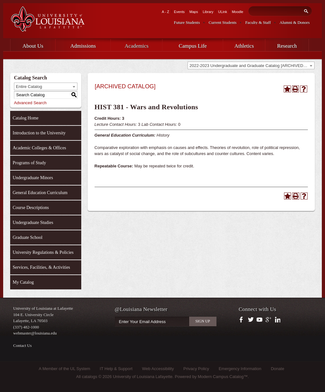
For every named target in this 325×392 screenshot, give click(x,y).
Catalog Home (25, 118)
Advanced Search (30, 102)
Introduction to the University (39, 133)
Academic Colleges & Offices (39, 147)
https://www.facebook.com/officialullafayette (242, 320)
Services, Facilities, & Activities (41, 267)
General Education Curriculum (40, 192)
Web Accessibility (158, 368)
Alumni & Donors (295, 22)
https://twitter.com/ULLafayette (251, 320)
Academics (136, 46)
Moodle (237, 12)
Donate (277, 368)
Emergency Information (240, 368)
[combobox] (251, 65)
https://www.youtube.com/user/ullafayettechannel (259, 320)
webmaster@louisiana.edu (35, 333)
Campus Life (193, 46)
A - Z (165, 12)
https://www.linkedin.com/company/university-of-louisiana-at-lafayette (277, 320)
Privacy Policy (196, 368)
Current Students (222, 22)
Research (287, 46)
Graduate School (28, 237)
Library (208, 12)
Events (179, 12)
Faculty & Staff (258, 22)
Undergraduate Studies (33, 222)
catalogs (89, 376)
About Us (33, 46)
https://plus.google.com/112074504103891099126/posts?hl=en (268, 320)
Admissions (83, 46)
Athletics (244, 46)
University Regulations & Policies (43, 252)
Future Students (187, 22)
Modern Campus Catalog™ (223, 376)
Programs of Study (29, 162)
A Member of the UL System (64, 368)
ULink (222, 12)
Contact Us (22, 345)
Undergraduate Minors (33, 177)
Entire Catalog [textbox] (29, 86)
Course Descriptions (31, 207)
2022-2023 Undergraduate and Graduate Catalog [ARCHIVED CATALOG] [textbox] (251, 65)
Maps (193, 12)
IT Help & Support (116, 368)
